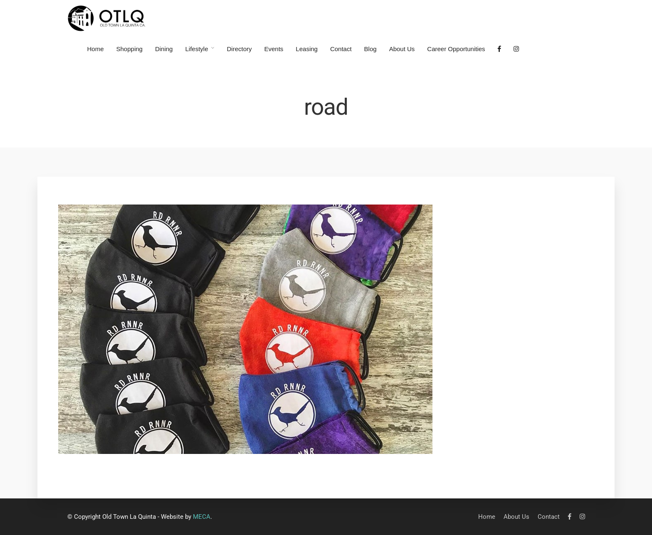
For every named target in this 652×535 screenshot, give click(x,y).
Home (95, 48)
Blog (370, 48)
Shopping (129, 48)
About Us (402, 48)
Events (274, 48)
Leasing (307, 48)
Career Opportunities (456, 48)
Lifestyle (196, 48)
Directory (239, 48)
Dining (164, 48)
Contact (341, 48)
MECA (201, 516)
